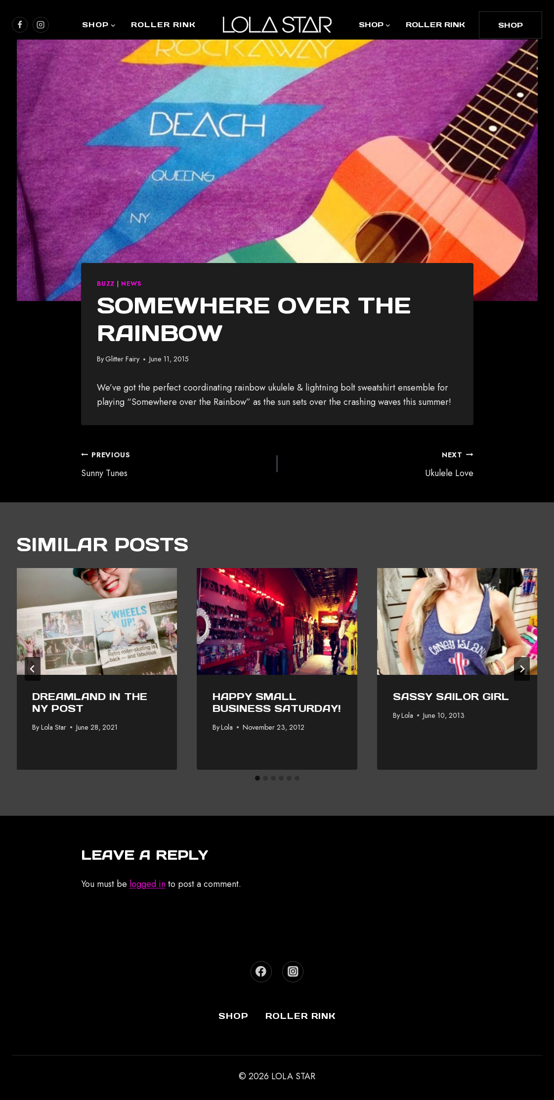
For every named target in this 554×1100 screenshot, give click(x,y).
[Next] (522, 669)
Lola (227, 727)
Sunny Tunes (174, 463)
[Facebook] (261, 971)
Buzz (106, 283)
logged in (147, 884)
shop (510, 25)
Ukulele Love (379, 463)
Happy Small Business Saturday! (277, 702)
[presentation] (97, 621)
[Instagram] (292, 971)
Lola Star (53, 727)
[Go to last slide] (33, 669)
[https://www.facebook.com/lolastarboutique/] (20, 25)
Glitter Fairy (122, 359)
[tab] (257, 778)
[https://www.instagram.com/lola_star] (40, 25)
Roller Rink (163, 24)
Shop (233, 1016)
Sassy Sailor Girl (451, 696)
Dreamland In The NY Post (90, 702)
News (131, 283)
